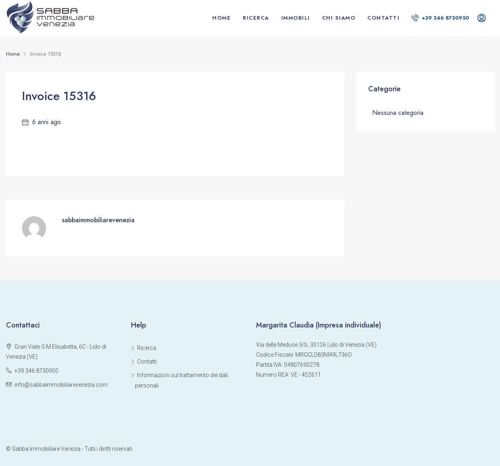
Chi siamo (339, 18)
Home (221, 18)
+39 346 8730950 (440, 18)
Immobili (295, 18)
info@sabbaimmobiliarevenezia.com (61, 385)
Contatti (383, 18)
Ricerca (256, 18)
